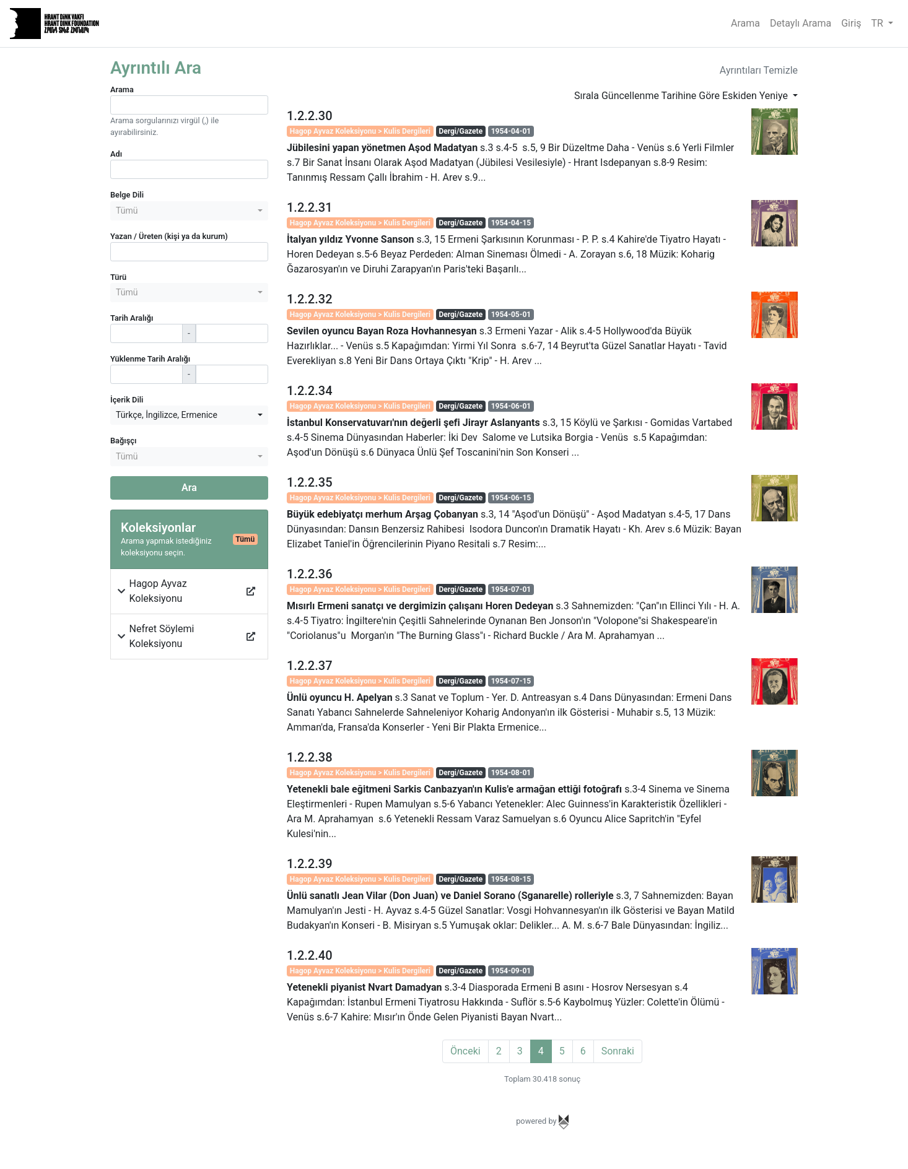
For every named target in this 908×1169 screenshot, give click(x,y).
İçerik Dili (126, 399)
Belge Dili (127, 194)
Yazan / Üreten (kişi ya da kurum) (169, 236)
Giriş (851, 23)
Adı (116, 154)
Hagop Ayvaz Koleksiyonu (158, 591)
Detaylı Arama (800, 23)
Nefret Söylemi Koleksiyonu (161, 636)
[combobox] (189, 210)
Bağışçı (123, 440)
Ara (189, 487)
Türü (118, 277)
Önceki (465, 1051)
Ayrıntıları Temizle (759, 70)
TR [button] (878, 23)
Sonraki (617, 1051)
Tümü (245, 539)
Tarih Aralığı (131, 318)
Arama (745, 23)
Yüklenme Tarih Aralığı (150, 358)
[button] (121, 591)
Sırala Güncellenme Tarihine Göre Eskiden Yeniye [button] (682, 96)
